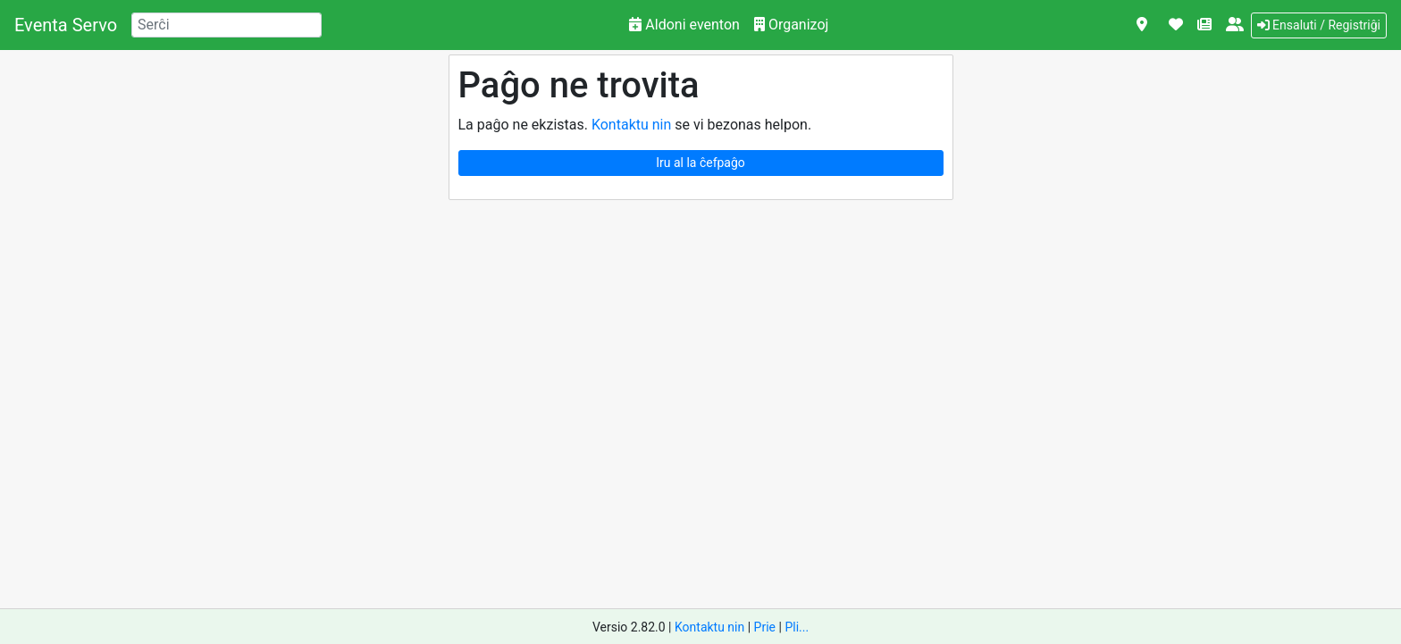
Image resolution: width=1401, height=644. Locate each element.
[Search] (226, 25)
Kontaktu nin (631, 124)
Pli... (796, 627)
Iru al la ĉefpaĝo (700, 162)
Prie (765, 627)
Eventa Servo (65, 25)
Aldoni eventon (684, 24)
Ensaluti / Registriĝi (1318, 25)
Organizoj (791, 24)
